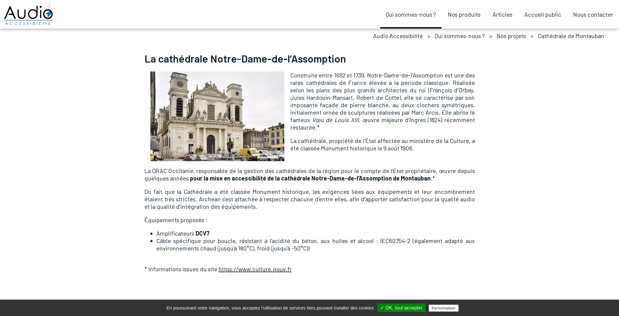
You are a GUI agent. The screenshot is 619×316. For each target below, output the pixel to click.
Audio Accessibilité (398, 35)
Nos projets (511, 35)
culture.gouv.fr (255, 269)
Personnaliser (444, 308)
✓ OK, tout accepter (401, 307)
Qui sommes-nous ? (460, 35)
